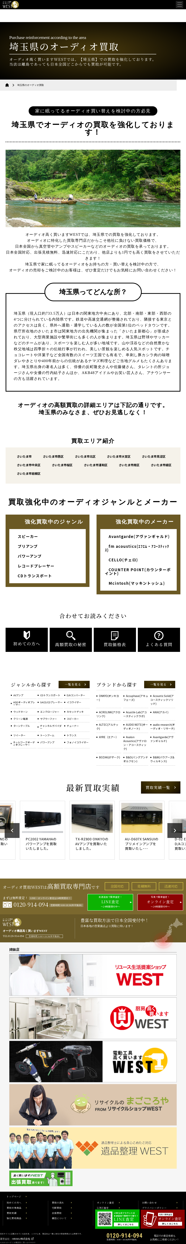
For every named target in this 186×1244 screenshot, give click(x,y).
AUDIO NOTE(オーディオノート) (135, 726)
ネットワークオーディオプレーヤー (24, 743)
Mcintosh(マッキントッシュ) (137, 583)
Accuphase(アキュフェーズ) (135, 698)
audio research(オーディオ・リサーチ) (162, 726)
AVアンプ (18, 695)
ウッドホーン (20, 711)
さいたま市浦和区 (96, 464)
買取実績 (12, 1213)
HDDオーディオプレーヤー (24, 703)
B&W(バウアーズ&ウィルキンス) (162, 759)
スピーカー (28, 536)
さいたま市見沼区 (154, 456)
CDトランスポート (35, 575)
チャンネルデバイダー (51, 727)
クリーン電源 (20, 719)
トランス (71, 735)
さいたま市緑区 (161, 464)
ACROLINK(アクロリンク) (108, 714)
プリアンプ (28, 546)
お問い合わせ (149, 1203)
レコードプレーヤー (36, 566)
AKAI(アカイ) (160, 712)
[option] (43, 830)
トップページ (14, 1196)
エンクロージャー (49, 711)
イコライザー (74, 702)
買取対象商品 (14, 1208)
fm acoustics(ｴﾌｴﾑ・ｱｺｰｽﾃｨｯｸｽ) (137, 548)
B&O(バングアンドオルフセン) (135, 759)
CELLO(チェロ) (123, 559)
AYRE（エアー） (108, 737)
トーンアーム (47, 735)
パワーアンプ (30, 556)
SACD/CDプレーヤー (51, 702)
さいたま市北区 (85, 456)
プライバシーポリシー (154, 1208)
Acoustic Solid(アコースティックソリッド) (162, 699)
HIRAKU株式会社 (21, 1239)
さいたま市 (24, 456)
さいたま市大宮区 (119, 456)
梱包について (59, 1218)
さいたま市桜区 (62, 464)
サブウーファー (48, 719)
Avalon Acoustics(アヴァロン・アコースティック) (135, 743)
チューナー (73, 726)
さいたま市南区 (129, 464)
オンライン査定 (105, 1203)
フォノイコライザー (78, 742)
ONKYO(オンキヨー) (107, 698)
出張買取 (57, 1213)
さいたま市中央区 (29, 464)
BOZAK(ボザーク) (109, 757)
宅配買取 (57, 1208)
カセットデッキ (75, 711)
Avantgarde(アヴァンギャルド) (139, 536)
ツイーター (19, 735)
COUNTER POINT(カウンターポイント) (138, 571)
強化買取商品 (14, 1218)
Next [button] (174, 830)
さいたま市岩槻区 (29, 473)
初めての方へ (14, 1203)
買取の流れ (58, 1203)
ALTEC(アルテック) (107, 726)
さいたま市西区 (53, 456)
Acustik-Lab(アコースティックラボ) (135, 714)
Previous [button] (12, 830)
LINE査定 (103, 1208)
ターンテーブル (21, 726)
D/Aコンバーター (76, 695)
